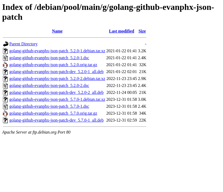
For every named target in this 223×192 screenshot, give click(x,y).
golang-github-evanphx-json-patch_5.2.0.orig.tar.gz (53, 64)
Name (57, 31)
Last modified (121, 31)
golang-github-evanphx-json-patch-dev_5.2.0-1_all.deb (56, 71)
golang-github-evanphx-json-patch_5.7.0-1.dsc (49, 106)
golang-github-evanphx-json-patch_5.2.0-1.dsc (49, 57)
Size (142, 31)
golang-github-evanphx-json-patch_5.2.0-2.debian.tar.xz (57, 78)
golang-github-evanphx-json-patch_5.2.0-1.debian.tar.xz (57, 51)
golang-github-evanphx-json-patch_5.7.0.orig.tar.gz (53, 113)
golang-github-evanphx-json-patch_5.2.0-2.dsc (49, 85)
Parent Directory (23, 44)
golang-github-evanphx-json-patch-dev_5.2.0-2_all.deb (56, 92)
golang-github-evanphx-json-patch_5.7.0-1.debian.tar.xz (57, 99)
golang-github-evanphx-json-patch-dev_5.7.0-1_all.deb (56, 120)
